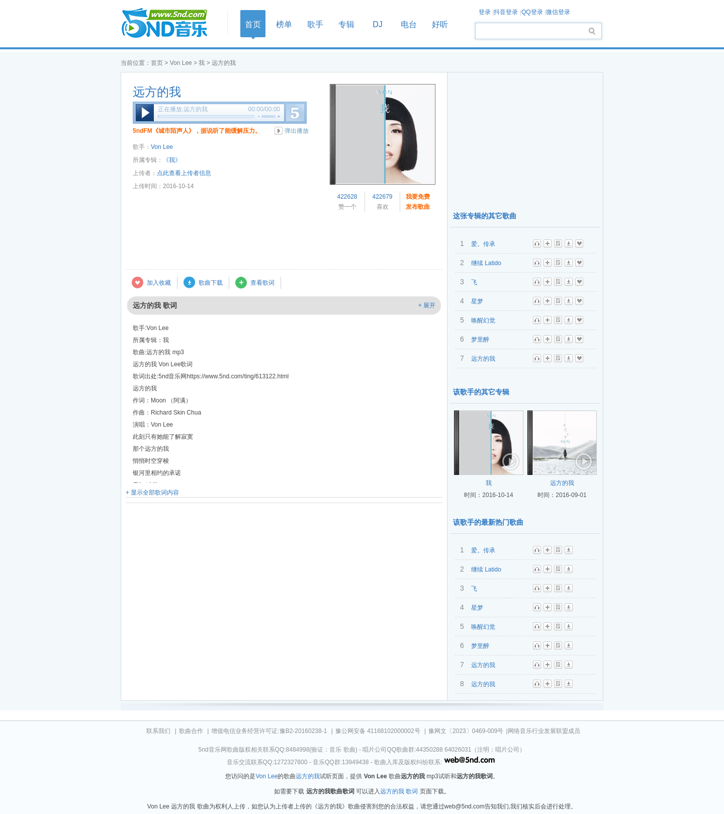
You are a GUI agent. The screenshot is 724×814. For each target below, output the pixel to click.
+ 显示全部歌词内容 (152, 492)
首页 (171, 23)
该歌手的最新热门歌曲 (488, 522)
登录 (485, 12)
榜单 (284, 24)
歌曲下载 (211, 282)
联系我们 (158, 731)
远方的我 (157, 92)
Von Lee (181, 62)
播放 (145, 112)
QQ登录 (532, 12)
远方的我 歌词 (399, 791)
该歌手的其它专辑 (481, 392)
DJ (378, 24)
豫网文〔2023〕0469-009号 (465, 731)
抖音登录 (506, 12)
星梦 (477, 301)
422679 (382, 196)
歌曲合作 (191, 731)
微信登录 (558, 12)
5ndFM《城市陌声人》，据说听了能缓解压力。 (197, 130)
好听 (440, 24)
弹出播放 (297, 130)
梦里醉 (480, 339)
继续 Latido (486, 263)
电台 (409, 24)
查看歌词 (262, 282)
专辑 (346, 24)
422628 (347, 196)
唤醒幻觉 (483, 320)
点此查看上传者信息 (184, 173)
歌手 (315, 24)
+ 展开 (426, 305)
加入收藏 (159, 282)
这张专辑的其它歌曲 (484, 216)
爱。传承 (483, 244)
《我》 (172, 160)
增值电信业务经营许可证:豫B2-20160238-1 (269, 731)
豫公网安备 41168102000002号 (377, 731)
